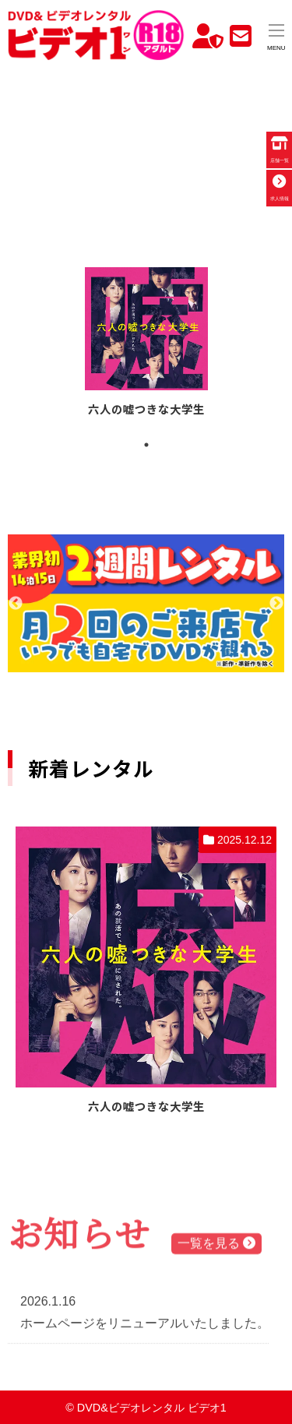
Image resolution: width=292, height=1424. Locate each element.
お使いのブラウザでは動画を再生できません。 (146, 143)
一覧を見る (216, 1245)
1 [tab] (146, 445)
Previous (15, 604)
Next (276, 604)
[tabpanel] (146, 344)
